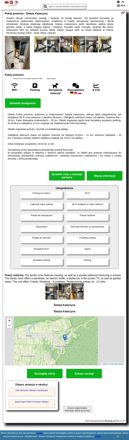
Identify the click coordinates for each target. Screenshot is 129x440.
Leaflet (104, 364)
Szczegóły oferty (44, 373)
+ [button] (9, 320)
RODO (98, 436)
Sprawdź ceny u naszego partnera (66, 176)
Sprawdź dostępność (23, 103)
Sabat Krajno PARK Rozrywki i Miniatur (32, 402)
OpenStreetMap (117, 364)
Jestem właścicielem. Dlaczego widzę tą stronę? (77, 409)
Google (39, 433)
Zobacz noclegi (84, 373)
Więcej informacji (104, 175)
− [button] (9, 325)
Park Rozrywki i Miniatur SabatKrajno (32, 390)
